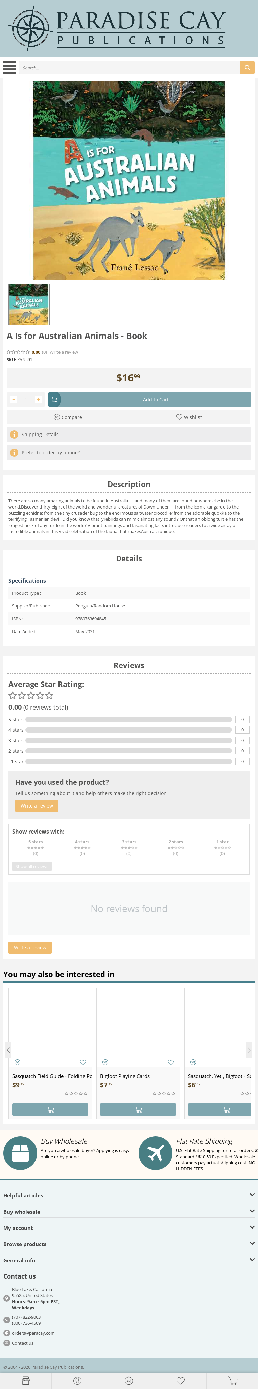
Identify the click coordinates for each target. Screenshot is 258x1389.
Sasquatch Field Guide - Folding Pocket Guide (52, 1076)
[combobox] (137, 67)
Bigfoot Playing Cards (125, 1076)
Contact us (22, 1343)
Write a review (64, 352)
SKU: (11, 360)
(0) (44, 352)
